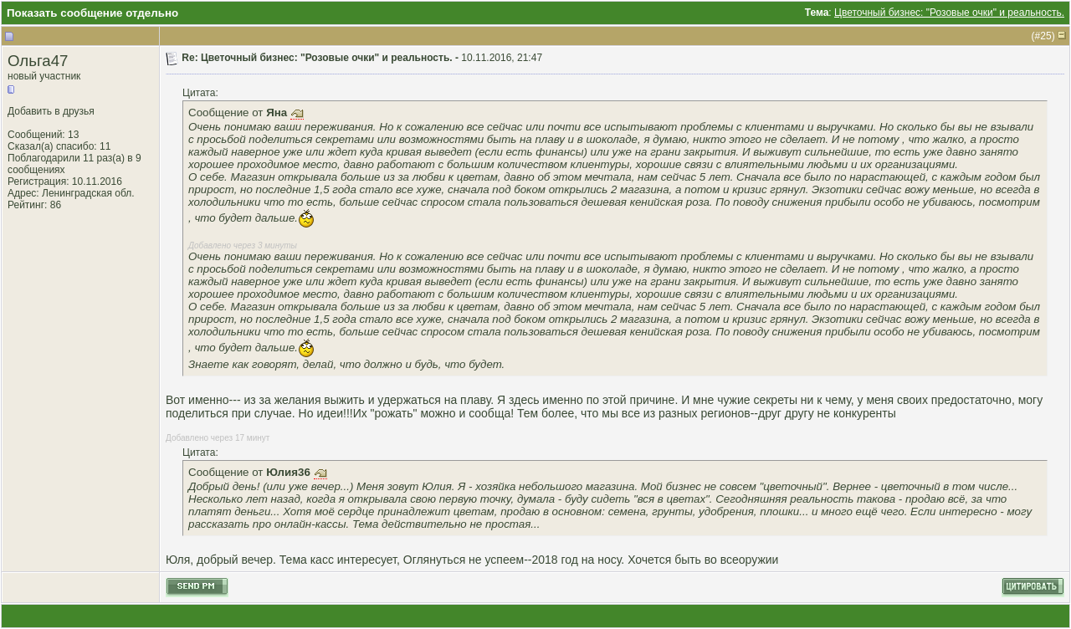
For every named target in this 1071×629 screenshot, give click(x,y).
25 (1045, 36)
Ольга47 (38, 60)
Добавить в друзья (51, 111)
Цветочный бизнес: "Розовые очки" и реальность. (949, 12)
